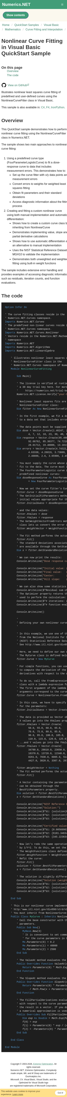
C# (42, 107)
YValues (32, 517)
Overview (13, 71)
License (40, 394)
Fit (29, 539)
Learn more (17, 1094)
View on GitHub (19, 85)
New (35, 931)
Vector (37, 430)
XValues (32, 514)
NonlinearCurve (48, 695)
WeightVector (35, 528)
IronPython (57, 107)
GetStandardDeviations (48, 797)
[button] (62, 4)
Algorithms (42, 347)
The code (13, 75)
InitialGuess (35, 503)
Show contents (15, 15)
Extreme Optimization (43, 1064)
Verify (51, 394)
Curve (30, 492)
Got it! (60, 1093)
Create (47, 430)
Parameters (34, 942)
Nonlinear (52, 332)
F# (48, 107)
